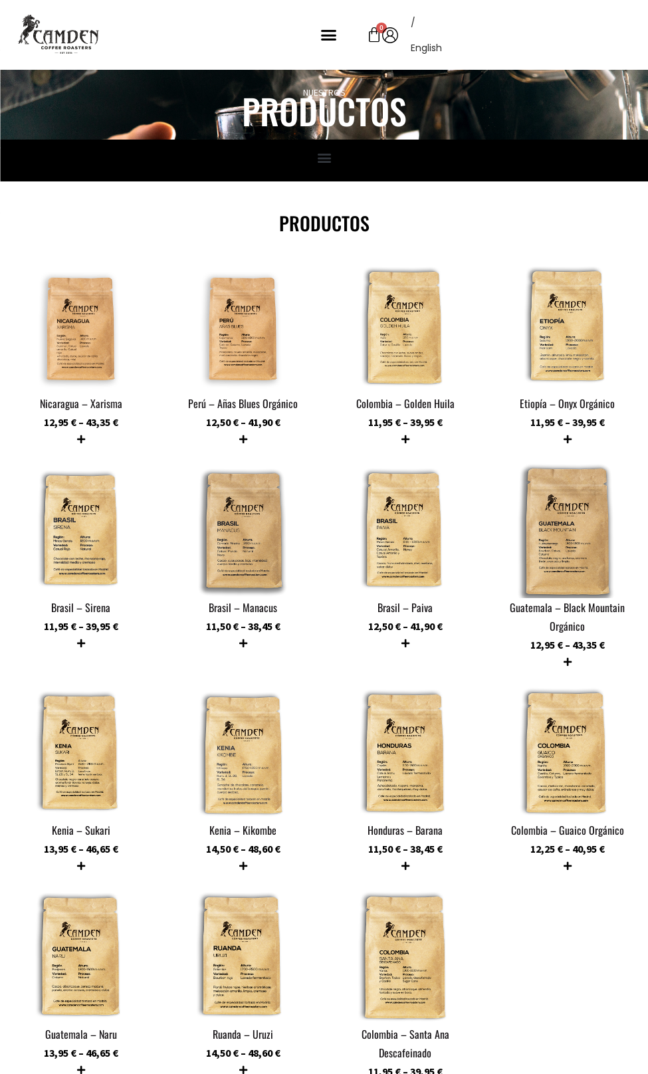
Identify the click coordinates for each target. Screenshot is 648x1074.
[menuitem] (426, 48)
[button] (329, 35)
